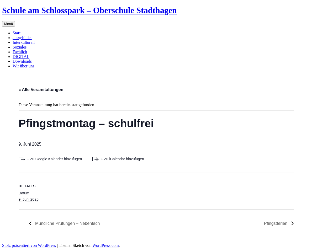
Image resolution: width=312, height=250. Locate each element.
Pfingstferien (276, 223)
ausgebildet (22, 37)
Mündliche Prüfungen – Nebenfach (67, 223)
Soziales (20, 47)
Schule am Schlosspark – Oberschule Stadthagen (89, 10)
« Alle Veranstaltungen (41, 89)
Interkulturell (24, 42)
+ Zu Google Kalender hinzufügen (54, 159)
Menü (8, 24)
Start (16, 33)
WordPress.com (105, 245)
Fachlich (20, 52)
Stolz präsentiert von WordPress (29, 245)
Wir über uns (23, 66)
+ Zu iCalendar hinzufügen (122, 159)
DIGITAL (21, 56)
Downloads (22, 61)
